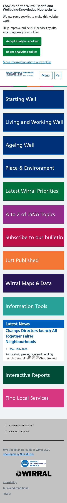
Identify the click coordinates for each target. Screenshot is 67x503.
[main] (33, 253)
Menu (46, 75)
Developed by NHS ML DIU (18, 454)
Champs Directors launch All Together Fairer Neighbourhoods (31, 336)
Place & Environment (30, 168)
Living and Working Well (34, 122)
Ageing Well (20, 145)
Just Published (35, 260)
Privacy (7, 493)
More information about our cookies (27, 62)
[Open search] (57, 75)
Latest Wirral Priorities (32, 191)
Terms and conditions (15, 488)
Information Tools (35, 306)
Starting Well (21, 99)
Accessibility (10, 482)
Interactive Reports (35, 375)
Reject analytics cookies (21, 52)
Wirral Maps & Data (35, 283)
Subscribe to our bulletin (35, 237)
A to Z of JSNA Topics (35, 214)
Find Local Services (35, 398)
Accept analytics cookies (22, 41)
